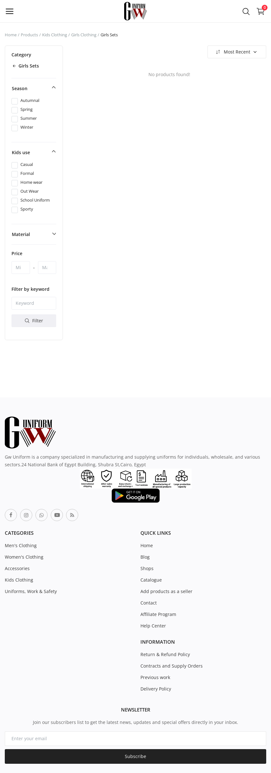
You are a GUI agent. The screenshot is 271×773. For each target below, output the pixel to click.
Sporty (26, 209)
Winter (26, 127)
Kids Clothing (54, 35)
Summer (28, 118)
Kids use (21, 152)
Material (21, 234)
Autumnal (29, 100)
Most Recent (236, 51)
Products (29, 35)
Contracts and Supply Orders (171, 666)
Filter (34, 321)
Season (19, 88)
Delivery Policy (155, 689)
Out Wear (29, 191)
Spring (26, 109)
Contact (148, 603)
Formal (27, 173)
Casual (26, 164)
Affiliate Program (158, 614)
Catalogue (151, 580)
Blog (145, 557)
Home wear (31, 182)
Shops (147, 568)
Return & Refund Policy (165, 654)
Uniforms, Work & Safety (31, 591)
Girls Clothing (83, 35)
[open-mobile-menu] (9, 11)
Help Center (153, 626)
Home (11, 35)
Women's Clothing (24, 557)
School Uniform (35, 200)
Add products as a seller (166, 591)
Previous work (155, 677)
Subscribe (135, 756)
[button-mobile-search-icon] (246, 11)
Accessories (17, 568)
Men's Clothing (21, 545)
